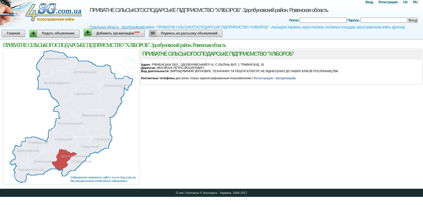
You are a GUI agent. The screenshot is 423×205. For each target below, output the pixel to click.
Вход (369, 2)
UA (405, 2)
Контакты (192, 192)
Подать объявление (58, 33)
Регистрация (387, 2)
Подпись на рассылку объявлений (189, 33)
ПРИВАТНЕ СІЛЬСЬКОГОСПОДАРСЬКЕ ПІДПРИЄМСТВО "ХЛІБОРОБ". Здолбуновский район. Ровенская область (209, 10)
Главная (13, 33)
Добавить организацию (118, 33)
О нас (180, 192)
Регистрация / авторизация (273, 78)
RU (415, 2)
